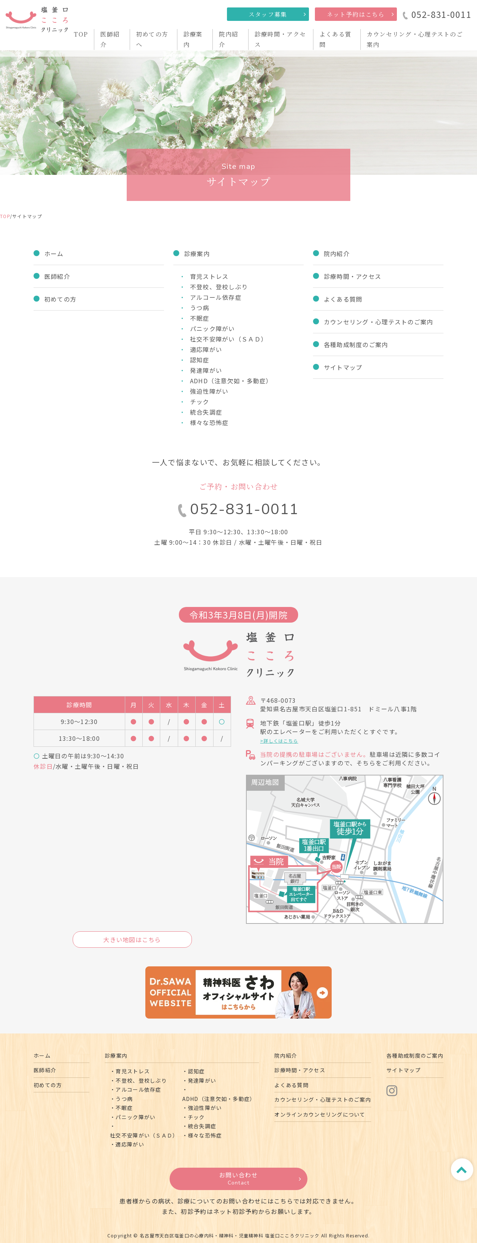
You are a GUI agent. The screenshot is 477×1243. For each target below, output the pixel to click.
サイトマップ (343, 367)
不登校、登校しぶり (219, 286)
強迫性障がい (209, 391)
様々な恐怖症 (209, 422)
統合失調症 (206, 411)
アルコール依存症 (215, 297)
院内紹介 (337, 253)
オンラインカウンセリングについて (319, 1114)
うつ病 (199, 307)
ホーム (54, 253)
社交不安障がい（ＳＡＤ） (228, 338)
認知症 (199, 359)
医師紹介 (57, 276)
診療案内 (197, 253)
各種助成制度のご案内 (356, 344)
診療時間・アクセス (353, 276)
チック (199, 401)
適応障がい (206, 349)
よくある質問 (343, 299)
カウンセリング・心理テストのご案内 (378, 321)
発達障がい (206, 370)
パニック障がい (212, 328)
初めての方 (60, 299)
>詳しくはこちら (279, 740)
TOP (81, 34)
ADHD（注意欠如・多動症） (231, 380)
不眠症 (199, 318)
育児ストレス (209, 276)
